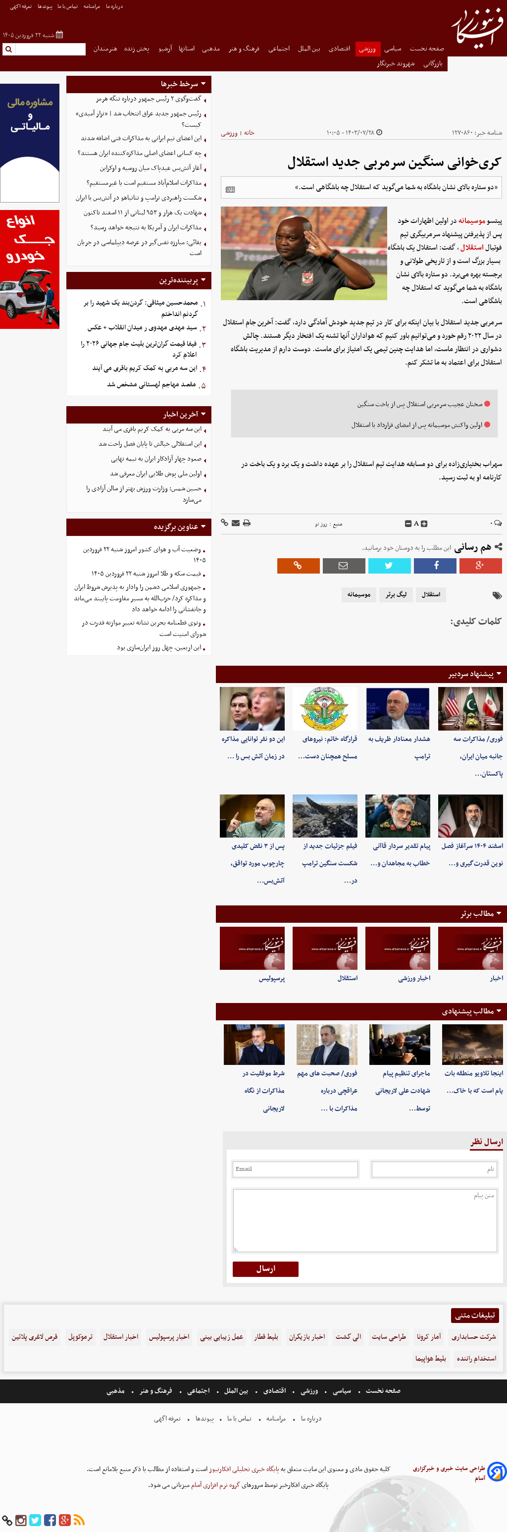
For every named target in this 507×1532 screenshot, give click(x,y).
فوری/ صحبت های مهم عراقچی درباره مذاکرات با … (327, 1091)
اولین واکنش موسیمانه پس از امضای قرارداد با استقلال (417, 425)
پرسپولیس (272, 978)
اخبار (496, 978)
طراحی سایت (389, 1337)
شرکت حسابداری (474, 1337)
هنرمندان (105, 48)
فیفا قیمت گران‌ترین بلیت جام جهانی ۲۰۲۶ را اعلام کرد (139, 350)
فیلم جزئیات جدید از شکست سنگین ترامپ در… (329, 864)
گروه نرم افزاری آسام (215, 1485)
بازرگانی (433, 63)
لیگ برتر (396, 594)
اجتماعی (279, 48)
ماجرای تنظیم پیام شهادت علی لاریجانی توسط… (402, 1091)
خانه (249, 133)
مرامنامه (92, 6)
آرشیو (165, 48)
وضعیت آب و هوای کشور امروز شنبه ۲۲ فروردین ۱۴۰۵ (144, 555)
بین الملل (310, 48)
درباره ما (115, 6)
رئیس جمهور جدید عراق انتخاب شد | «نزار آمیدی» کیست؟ (139, 119)
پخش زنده (137, 48)
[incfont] (424, 524)
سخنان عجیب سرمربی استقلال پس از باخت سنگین (419, 404)
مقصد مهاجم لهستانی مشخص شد (151, 384)
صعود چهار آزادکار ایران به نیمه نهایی (156, 459)
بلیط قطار (266, 1337)
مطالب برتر (477, 913)
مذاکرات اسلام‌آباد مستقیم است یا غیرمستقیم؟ (144, 183)
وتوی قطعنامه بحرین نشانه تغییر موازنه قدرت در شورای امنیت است (144, 628)
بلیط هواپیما (430, 1359)
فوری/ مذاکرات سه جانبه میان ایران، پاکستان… (478, 757)
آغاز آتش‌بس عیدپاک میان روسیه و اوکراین (151, 168)
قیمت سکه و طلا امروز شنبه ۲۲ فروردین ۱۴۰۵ (146, 574)
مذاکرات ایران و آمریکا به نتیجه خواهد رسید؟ (146, 227)
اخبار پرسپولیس (169, 1337)
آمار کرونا (429, 1337)
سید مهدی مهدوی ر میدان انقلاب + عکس (142, 327)
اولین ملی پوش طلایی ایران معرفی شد (156, 473)
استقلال (472, 247)
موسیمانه (471, 220)
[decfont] (408, 524)
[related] (230, 190)
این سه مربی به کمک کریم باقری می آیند (144, 368)
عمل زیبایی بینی (221, 1337)
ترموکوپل (80, 1337)
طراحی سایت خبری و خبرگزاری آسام (449, 1473)
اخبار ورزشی (414, 978)
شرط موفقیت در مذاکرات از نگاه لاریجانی (263, 1091)
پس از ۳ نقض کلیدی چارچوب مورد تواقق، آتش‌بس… (258, 864)
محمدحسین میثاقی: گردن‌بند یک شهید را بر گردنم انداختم (140, 308)
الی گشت (348, 1337)
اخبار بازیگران (307, 1337)
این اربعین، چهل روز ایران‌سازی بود (159, 647)
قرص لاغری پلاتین (34, 1337)
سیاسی (393, 48)
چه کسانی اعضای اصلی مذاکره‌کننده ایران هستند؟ (140, 153)
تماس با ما (68, 6)
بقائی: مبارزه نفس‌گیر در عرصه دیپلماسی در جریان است (139, 248)
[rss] (79, 1521)
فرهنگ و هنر (244, 48)
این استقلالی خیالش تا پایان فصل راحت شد (150, 444)
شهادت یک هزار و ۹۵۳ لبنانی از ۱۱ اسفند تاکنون (143, 212)
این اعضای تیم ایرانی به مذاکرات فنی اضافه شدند (141, 138)
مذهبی (211, 48)
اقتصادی (340, 48)
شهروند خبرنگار (396, 63)
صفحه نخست (427, 48)
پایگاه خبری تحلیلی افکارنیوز (243, 1469)
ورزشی (368, 48)
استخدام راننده (476, 1359)
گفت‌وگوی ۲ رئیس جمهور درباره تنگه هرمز (149, 99)
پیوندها (45, 6)
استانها (187, 48)
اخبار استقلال (120, 1337)
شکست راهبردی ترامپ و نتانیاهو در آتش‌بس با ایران (139, 198)
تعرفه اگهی (21, 6)
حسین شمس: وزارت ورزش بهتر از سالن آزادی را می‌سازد (144, 494)
